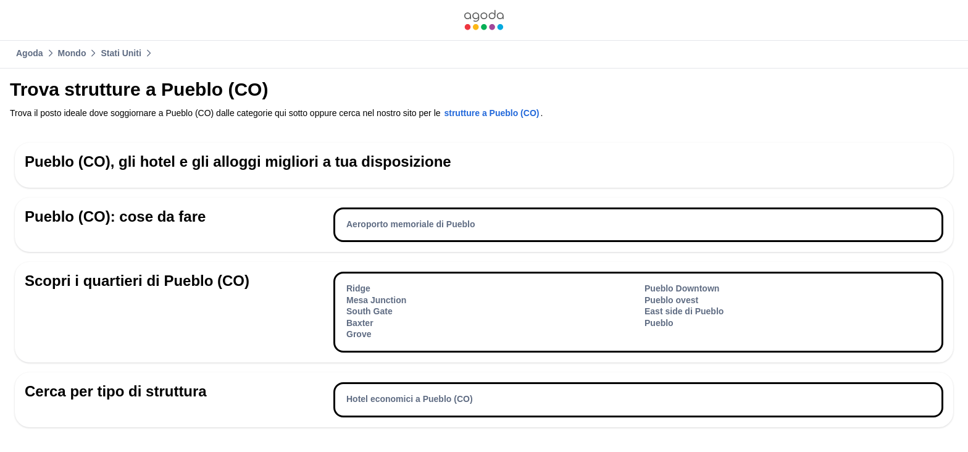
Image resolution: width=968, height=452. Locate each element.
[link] (484, 20)
